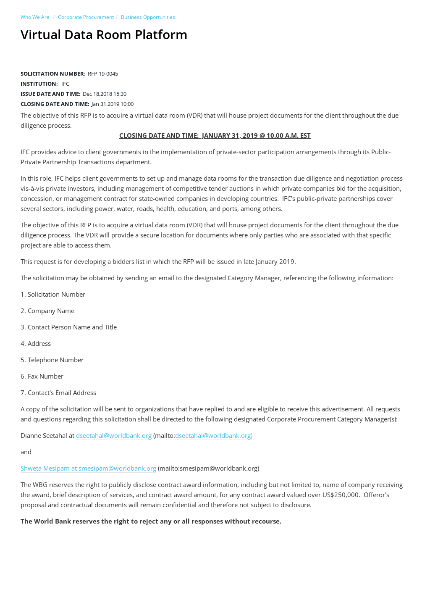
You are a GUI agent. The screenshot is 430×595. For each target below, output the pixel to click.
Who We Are (35, 17)
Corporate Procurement (86, 17)
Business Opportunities (148, 17)
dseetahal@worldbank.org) (213, 435)
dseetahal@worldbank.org (114, 435)
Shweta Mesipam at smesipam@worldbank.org (88, 468)
